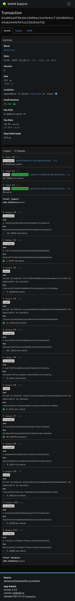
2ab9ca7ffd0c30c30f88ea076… (50, 174)
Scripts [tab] (18, 30)
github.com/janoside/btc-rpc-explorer (22, 581)
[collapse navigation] (69, 4)
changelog (30, 596)
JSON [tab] (29, 30)
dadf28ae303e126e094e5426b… (50, 188)
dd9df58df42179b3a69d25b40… (36, 160)
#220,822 (35, 93)
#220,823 (9, 50)
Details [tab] (7, 30)
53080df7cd (18, 593)
